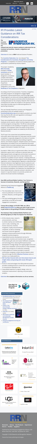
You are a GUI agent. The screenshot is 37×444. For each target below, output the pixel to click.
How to (4, 426)
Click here (4, 276)
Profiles (10, 426)
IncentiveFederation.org (8, 113)
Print (34, 29)
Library (12, 425)
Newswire (5, 425)
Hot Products (19, 425)
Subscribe (8, 3)
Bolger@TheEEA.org (10, 207)
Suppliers (17, 426)
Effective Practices (22, 254)
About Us (15, 3)
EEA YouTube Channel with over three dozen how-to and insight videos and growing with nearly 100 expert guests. (19, 260)
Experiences (28, 425)
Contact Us (22, 3)
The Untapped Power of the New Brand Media (7, 302)
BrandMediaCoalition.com (9, 296)
